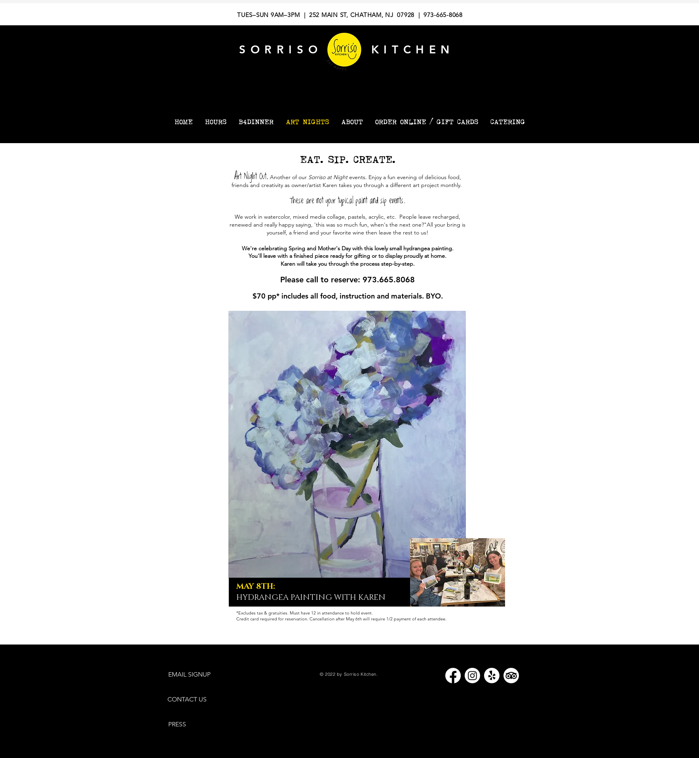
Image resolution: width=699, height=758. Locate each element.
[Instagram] (472, 675)
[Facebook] (453, 675)
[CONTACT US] (190, 700)
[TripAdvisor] (511, 675)
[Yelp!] (492, 675)
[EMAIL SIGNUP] (193, 675)
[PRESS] (180, 724)
